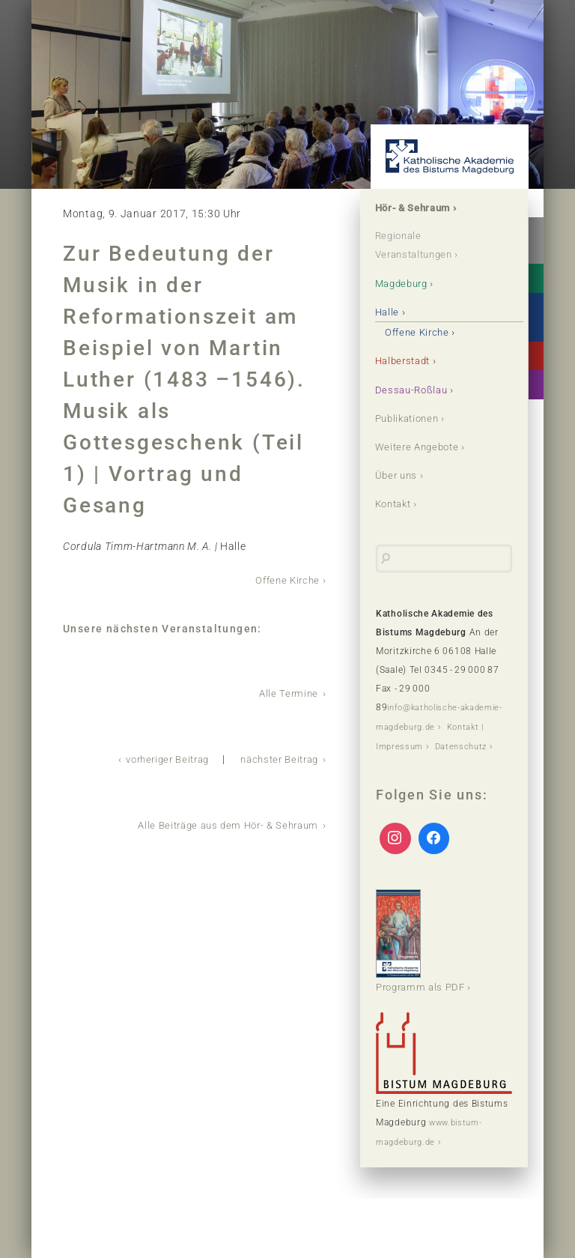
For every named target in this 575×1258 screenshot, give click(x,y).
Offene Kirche (285, 580)
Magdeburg (405, 283)
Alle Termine (287, 692)
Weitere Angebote (421, 446)
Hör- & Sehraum (417, 208)
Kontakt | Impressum (422, 743)
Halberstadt (406, 360)
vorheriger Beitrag (155, 757)
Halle (389, 312)
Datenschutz (404, 762)
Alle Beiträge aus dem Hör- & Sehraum (221, 823)
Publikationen (411, 417)
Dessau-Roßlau (414, 389)
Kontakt (396, 503)
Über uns (399, 474)
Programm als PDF (424, 955)
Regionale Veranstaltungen (419, 246)
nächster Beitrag (275, 757)
